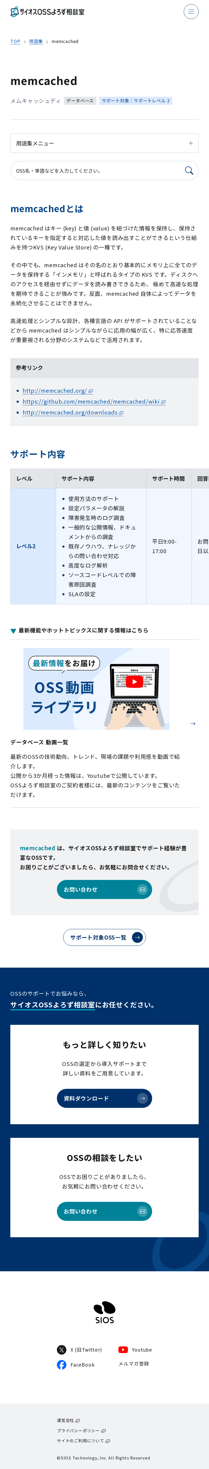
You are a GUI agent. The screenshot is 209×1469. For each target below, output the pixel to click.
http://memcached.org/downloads (70, 412)
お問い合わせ (106, 889)
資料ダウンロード (106, 1098)
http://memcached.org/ (55, 390)
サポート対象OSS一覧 (106, 937)
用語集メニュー (104, 143)
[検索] (189, 170)
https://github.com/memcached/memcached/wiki (91, 401)
